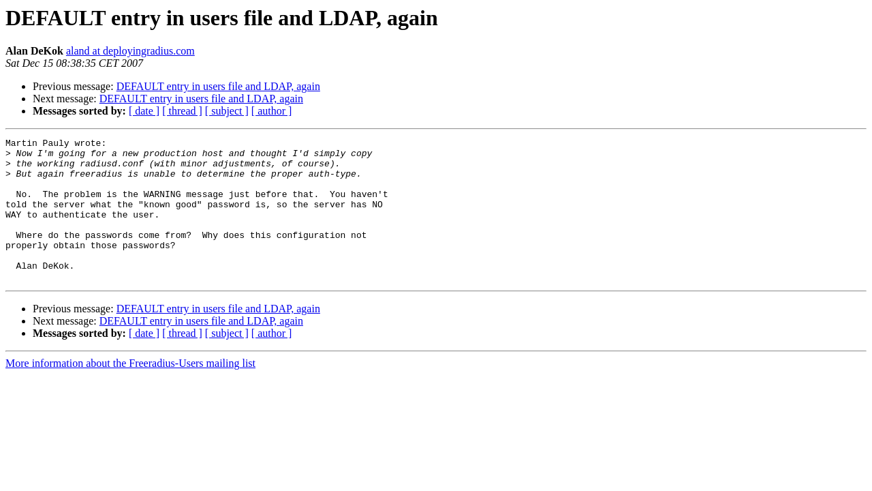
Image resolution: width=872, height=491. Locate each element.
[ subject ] (227, 111)
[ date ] (144, 111)
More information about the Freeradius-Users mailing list (130, 392)
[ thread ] (182, 111)
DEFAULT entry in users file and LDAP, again (218, 86)
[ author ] (271, 111)
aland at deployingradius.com (130, 51)
